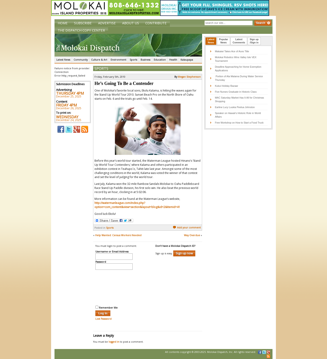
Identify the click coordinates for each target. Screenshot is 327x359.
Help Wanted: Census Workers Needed (118, 235)
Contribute (156, 23)
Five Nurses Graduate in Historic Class (236, 91)
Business (145, 59)
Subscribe (83, 23)
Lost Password (103, 318)
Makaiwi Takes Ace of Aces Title (232, 51)
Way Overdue (192, 235)
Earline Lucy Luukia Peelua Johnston (235, 107)
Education (160, 59)
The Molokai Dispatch (128, 45)
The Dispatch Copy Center (81, 30)
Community (81, 59)
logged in (114, 341)
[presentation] (114, 287)
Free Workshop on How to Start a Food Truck (239, 122)
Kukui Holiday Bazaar (226, 85)
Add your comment (187, 227)
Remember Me (106, 307)
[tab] (210, 41)
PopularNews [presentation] (223, 41)
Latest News (63, 59)
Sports (133, 59)
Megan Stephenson (189, 76)
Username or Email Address (112, 251)
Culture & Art (99, 59)
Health (173, 59)
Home (63, 23)
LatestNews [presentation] (210, 41)
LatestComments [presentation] (239, 41)
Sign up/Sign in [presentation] (254, 41)
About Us (130, 23)
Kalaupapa (187, 59)
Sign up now (184, 253)
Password (100, 262)
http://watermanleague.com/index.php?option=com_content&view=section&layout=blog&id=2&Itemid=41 (137, 205)
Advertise (107, 23)
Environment (118, 59)
